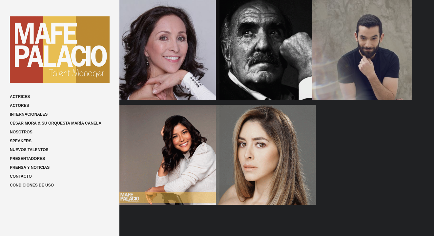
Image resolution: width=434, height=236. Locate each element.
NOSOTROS (21, 132)
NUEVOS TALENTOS (29, 150)
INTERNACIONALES (29, 114)
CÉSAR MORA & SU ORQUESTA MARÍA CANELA (55, 123)
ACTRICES (20, 96)
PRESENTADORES (27, 158)
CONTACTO (21, 176)
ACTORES (19, 105)
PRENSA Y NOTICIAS (30, 167)
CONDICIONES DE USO (32, 185)
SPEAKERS (20, 141)
